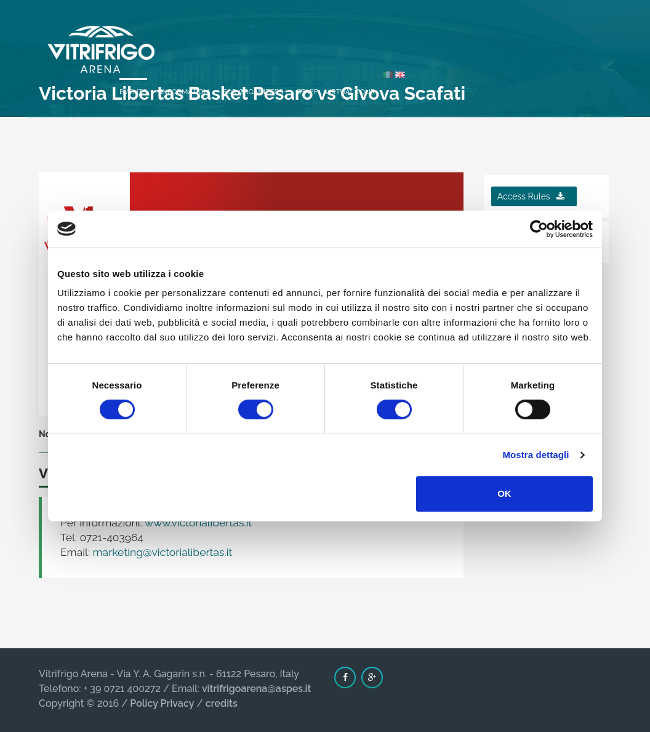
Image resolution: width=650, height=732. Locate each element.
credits (222, 703)
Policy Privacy (162, 703)
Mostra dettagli (535, 454)
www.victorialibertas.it (197, 523)
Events (324, 38)
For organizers (444, 38)
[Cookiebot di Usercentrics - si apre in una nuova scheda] (539, 229)
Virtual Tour (541, 38)
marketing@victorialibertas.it (163, 552)
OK (504, 493)
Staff (498, 38)
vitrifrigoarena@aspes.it (256, 688)
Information (375, 38)
